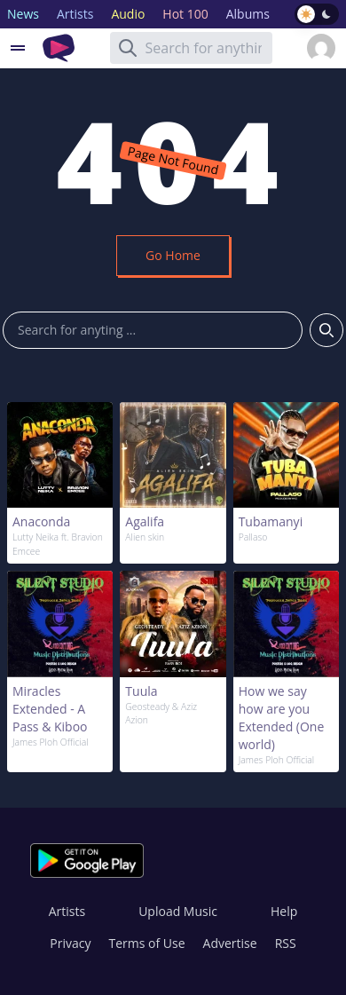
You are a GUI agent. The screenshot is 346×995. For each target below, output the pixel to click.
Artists (67, 911)
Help (284, 911)
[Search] (127, 48)
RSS (285, 943)
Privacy (70, 943)
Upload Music (177, 911)
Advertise (230, 943)
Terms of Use (147, 943)
